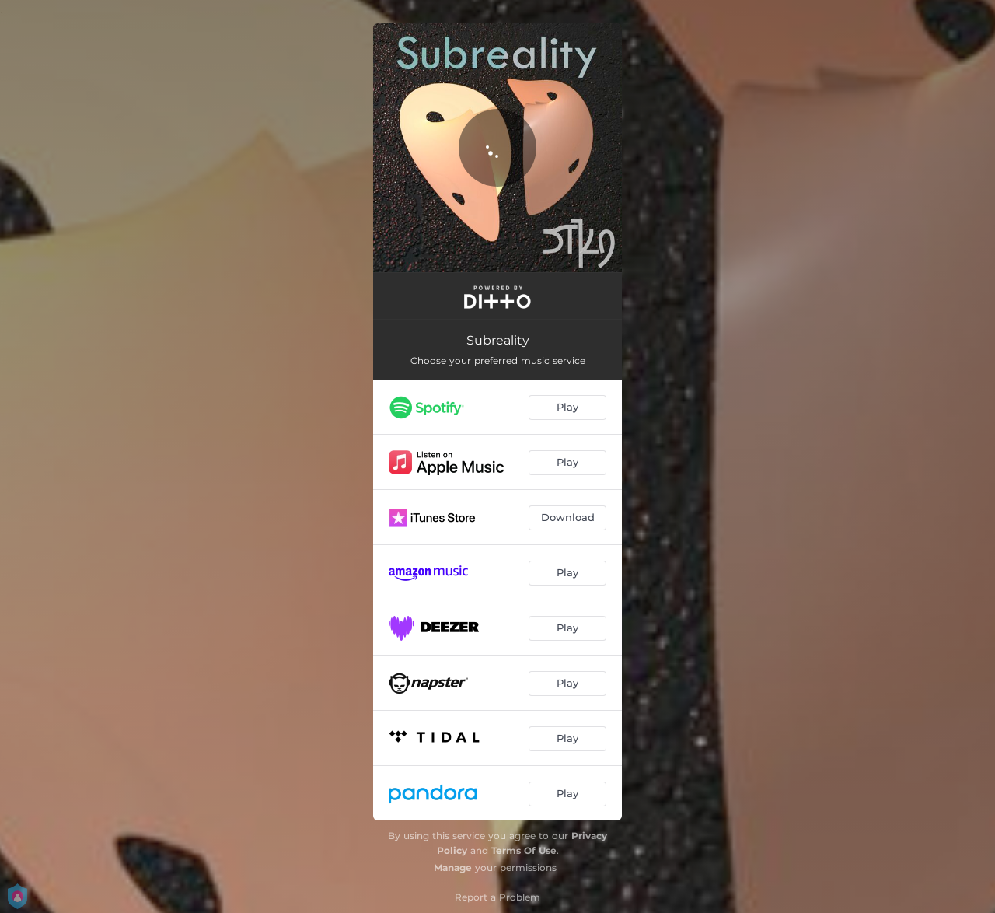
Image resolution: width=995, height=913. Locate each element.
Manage (453, 867)
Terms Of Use (524, 850)
